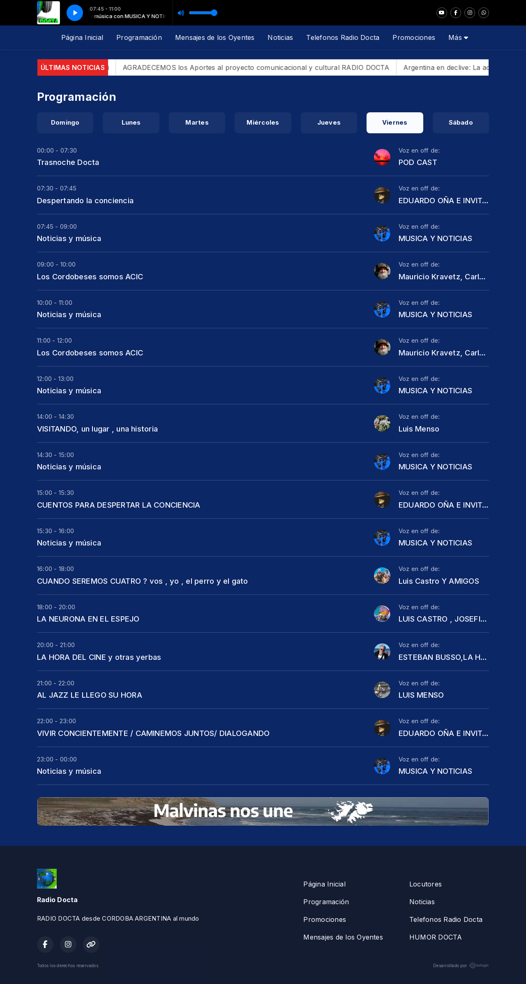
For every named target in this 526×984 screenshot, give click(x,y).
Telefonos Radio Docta (342, 37)
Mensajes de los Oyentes (215, 37)
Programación (139, 37)
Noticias (280, 37)
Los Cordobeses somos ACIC (90, 276)
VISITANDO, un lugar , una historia (97, 428)
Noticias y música (69, 238)
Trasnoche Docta (68, 162)
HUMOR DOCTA (435, 937)
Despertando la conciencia (85, 200)
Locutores (425, 884)
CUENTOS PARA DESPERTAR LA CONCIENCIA (119, 504)
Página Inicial (82, 37)
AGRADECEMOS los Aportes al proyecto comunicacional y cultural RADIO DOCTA (269, 67)
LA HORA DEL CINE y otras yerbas (99, 656)
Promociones (413, 37)
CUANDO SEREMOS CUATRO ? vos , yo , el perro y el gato (142, 580)
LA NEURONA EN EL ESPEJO (88, 618)
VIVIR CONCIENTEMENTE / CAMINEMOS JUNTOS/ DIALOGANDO (153, 733)
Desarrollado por (461, 965)
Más (458, 37)
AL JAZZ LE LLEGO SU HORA (89, 694)
